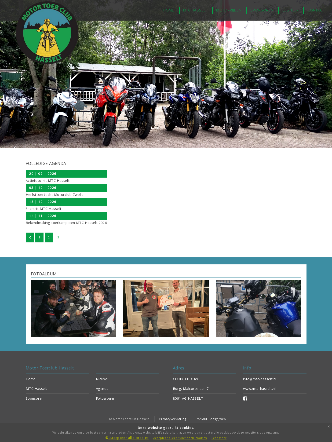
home (168, 10)
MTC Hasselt (195, 10)
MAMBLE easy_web (211, 419)
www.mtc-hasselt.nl (259, 388)
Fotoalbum (105, 398)
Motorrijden (228, 10)
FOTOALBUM (44, 274)
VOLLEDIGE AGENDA (46, 163)
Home (31, 378)
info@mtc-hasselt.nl (259, 378)
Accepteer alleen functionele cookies (180, 438)
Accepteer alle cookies (127, 437)
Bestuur (290, 10)
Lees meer (219, 438)
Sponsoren (262, 10)
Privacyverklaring (172, 419)
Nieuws (102, 378)
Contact (316, 10)
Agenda (102, 388)
